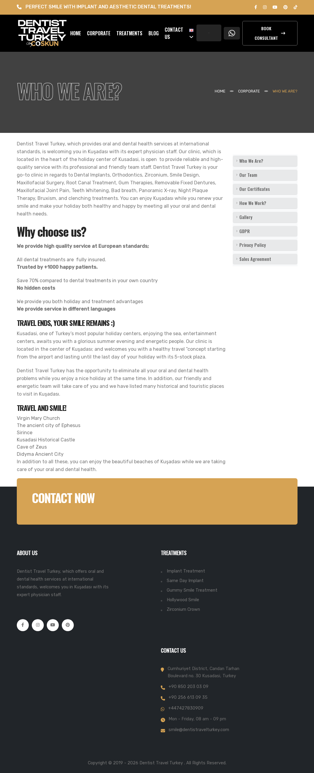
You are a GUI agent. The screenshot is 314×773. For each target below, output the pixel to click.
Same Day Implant (185, 580)
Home (220, 91)
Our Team (248, 185)
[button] (191, 33)
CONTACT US (174, 33)
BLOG (153, 33)
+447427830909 (185, 708)
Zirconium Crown (183, 609)
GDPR (244, 242)
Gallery (246, 227)
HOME (75, 33)
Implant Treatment (186, 571)
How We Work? (252, 213)
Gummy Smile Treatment (192, 590)
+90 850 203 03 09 (188, 686)
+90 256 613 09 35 (188, 697)
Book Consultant (270, 33)
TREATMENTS (129, 33)
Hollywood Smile (183, 599)
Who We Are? (251, 171)
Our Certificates (254, 199)
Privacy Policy (252, 255)
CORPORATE (98, 33)
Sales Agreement (255, 269)
